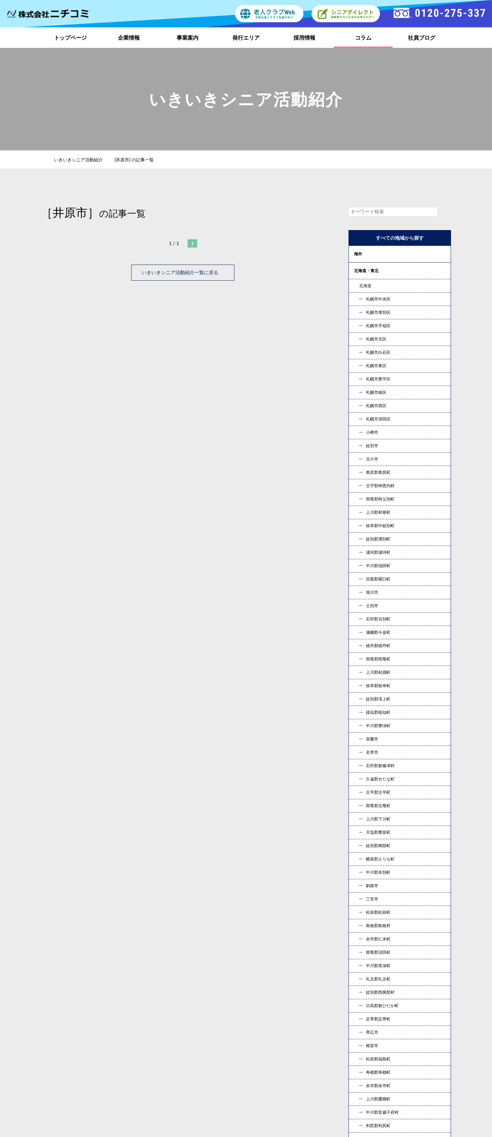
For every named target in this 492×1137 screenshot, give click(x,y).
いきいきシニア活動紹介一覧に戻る (182, 272)
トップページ (70, 37)
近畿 (358, 337)
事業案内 (188, 37)
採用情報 (304, 37)
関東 (358, 287)
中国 (358, 354)
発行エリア (246, 37)
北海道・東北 (366, 270)
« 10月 (362, 821)
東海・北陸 (364, 320)
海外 (358, 253)
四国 (358, 371)
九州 (358, 387)
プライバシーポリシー (382, 1066)
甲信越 (360, 304)
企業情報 (129, 37)
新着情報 (367, 1055)
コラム (363, 37)
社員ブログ (421, 37)
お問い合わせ (317, 962)
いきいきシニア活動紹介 (82, 159)
